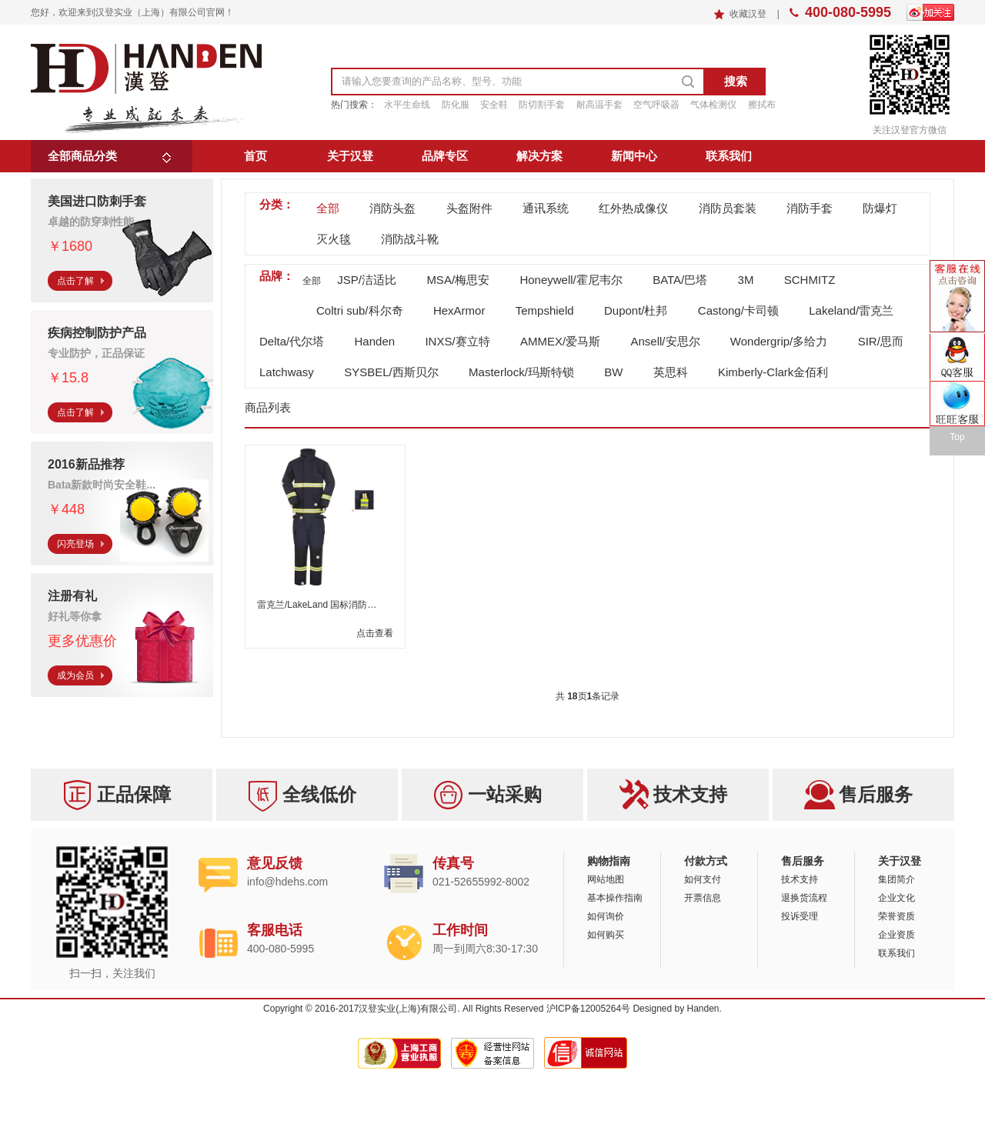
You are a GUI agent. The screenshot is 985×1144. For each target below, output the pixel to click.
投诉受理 (799, 916)
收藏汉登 (749, 13)
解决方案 (539, 155)
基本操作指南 (615, 897)
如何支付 (702, 879)
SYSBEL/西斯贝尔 (391, 372)
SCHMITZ (810, 279)
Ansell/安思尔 (665, 341)
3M (746, 279)
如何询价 (605, 916)
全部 (327, 208)
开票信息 (702, 897)
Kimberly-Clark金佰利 (773, 372)
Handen (375, 341)
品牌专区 (445, 155)
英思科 (670, 372)
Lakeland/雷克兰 (851, 310)
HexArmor (459, 310)
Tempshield (545, 310)
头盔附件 (469, 208)
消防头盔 (392, 208)
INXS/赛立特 (457, 341)
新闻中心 (634, 155)
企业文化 (896, 897)
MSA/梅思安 (457, 279)
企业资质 (896, 934)
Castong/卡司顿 (738, 310)
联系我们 (729, 155)
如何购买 (605, 934)
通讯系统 (546, 208)
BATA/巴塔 (680, 279)
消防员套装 (727, 208)
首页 (255, 155)
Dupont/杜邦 (636, 310)
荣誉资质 (896, 916)
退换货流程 (804, 897)
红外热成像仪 (633, 208)
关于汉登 (350, 155)
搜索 (735, 81)
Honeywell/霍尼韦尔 (570, 279)
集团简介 (896, 879)
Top (957, 437)
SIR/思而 (880, 341)
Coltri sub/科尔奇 (359, 310)
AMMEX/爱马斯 (560, 341)
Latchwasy (286, 372)
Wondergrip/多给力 (778, 341)
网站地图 (605, 879)
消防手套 (809, 208)
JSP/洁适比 (366, 279)
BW (613, 372)
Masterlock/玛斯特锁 (521, 372)
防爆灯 (880, 208)
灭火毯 (333, 238)
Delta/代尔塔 (291, 341)
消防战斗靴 (410, 238)
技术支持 (799, 879)
